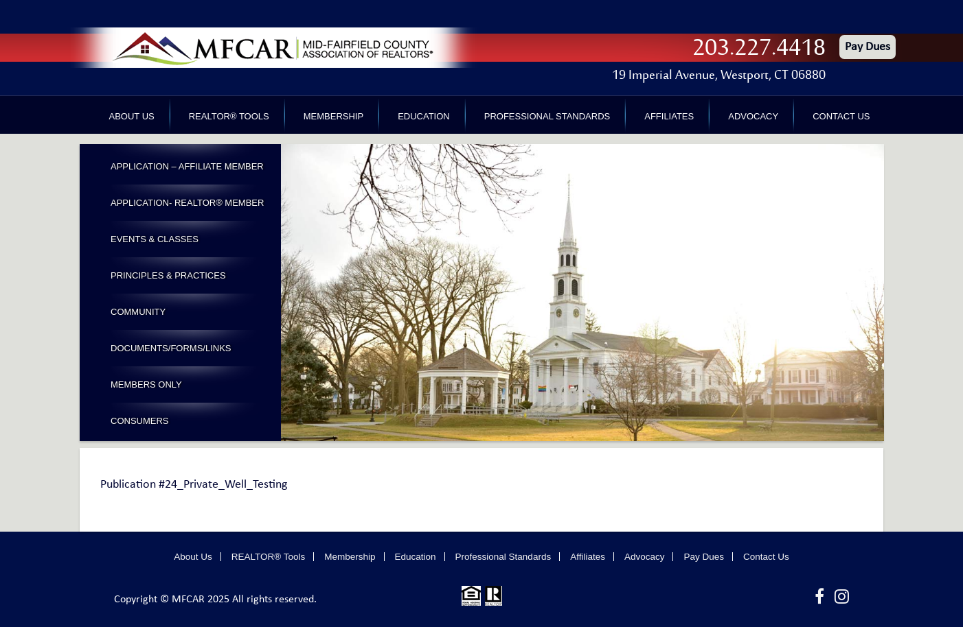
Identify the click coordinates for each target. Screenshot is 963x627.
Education (424, 116)
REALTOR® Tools (229, 116)
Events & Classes (155, 239)
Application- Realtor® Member (187, 203)
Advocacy (753, 116)
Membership (333, 116)
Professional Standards (547, 116)
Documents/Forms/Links (171, 348)
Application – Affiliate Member (187, 166)
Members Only (146, 384)
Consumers (140, 421)
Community (138, 312)
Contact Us (841, 116)
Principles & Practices (168, 275)
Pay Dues (867, 47)
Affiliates (669, 116)
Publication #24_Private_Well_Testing (193, 484)
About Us (132, 116)
